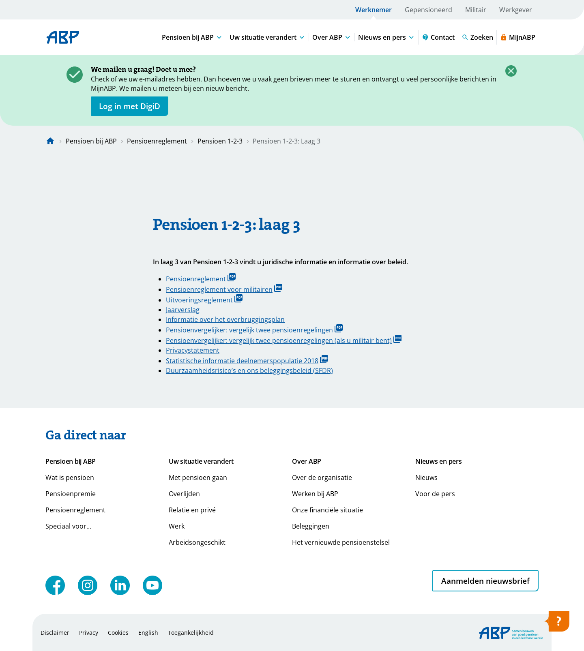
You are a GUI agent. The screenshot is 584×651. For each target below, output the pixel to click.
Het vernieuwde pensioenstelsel (341, 542)
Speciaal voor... (68, 526)
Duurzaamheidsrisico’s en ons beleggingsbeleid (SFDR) (249, 370)
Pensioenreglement (157, 141)
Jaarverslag (183, 309)
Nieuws (426, 477)
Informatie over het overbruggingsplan (225, 319)
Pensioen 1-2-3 (220, 141)
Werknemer (373, 9)
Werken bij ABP (315, 493)
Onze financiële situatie (327, 509)
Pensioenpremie (70, 493)
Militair (475, 9)
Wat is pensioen (69, 477)
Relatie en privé (192, 509)
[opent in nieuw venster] (129, 106)
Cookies (118, 632)
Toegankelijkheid (191, 632)
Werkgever (515, 9)
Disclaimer (55, 632)
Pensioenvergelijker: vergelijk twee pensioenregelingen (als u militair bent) (284, 340)
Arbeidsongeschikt (197, 542)
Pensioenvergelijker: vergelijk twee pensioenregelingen (254, 329)
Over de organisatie (322, 477)
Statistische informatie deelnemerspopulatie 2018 (247, 360)
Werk (177, 526)
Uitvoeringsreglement (204, 299)
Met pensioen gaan (198, 477)
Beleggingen (310, 526)
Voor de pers (435, 493)
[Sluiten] (511, 71)
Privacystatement (192, 350)
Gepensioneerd (428, 9)
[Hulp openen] (556, 624)
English (148, 632)
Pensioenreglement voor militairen (224, 289)
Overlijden (184, 493)
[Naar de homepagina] (50, 141)
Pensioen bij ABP (91, 141)
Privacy (88, 632)
